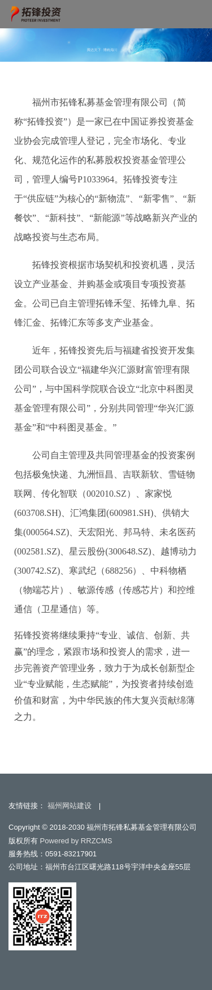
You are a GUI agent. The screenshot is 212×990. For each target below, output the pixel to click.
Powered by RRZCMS (75, 841)
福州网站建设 (69, 805)
